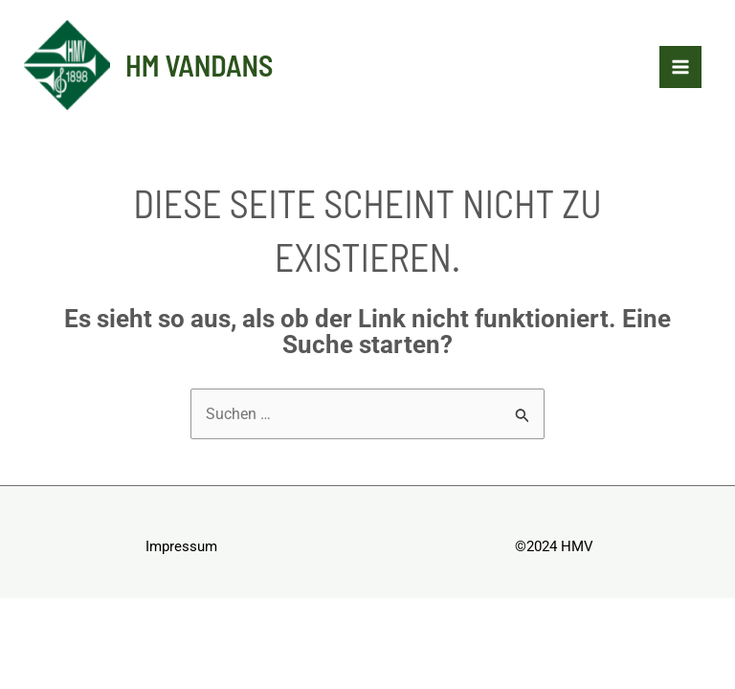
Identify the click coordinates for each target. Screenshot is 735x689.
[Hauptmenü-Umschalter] (680, 67)
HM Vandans (199, 65)
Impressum (181, 546)
